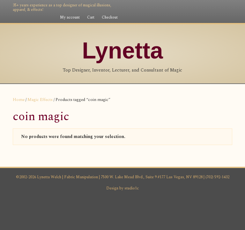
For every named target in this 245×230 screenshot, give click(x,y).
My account (70, 17)
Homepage (36, 92)
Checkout (110, 17)
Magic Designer (107, 92)
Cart (90, 17)
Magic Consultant (201, 92)
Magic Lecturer (153, 92)
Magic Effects (40, 132)
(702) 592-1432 (216, 210)
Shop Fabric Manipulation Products (108, 108)
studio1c (131, 221)
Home (19, 132)
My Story (68, 92)
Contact (167, 108)
